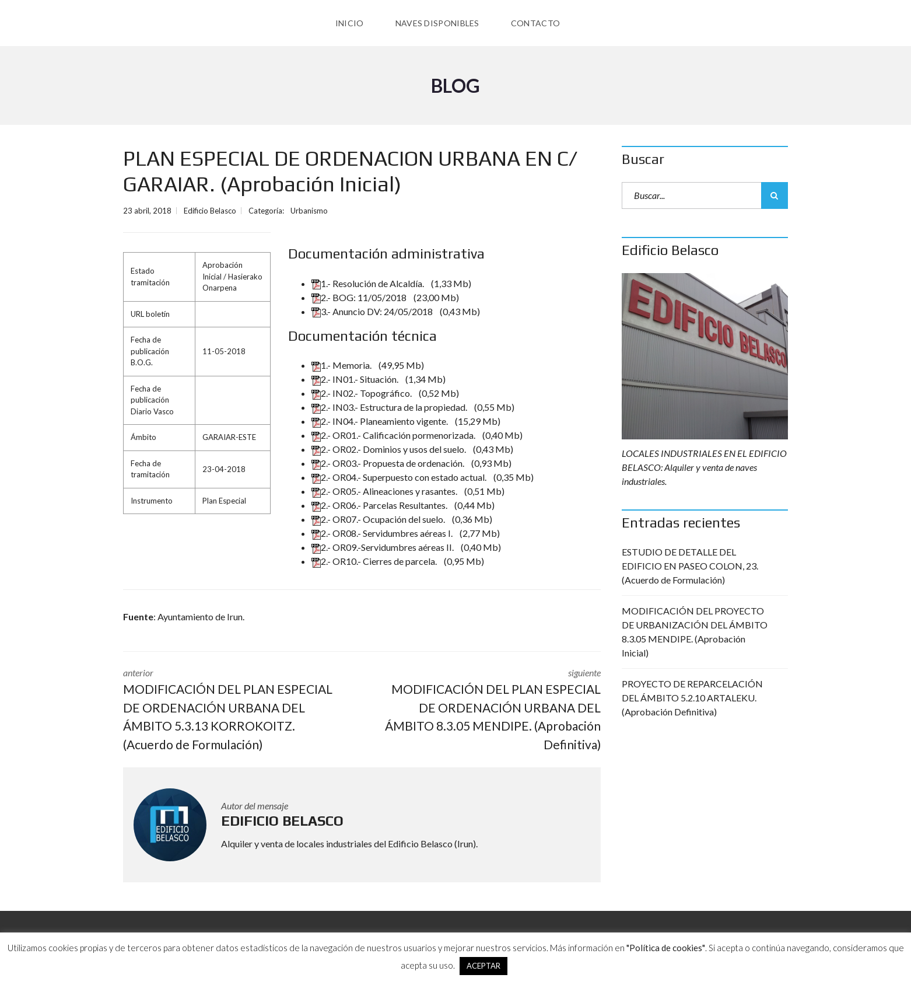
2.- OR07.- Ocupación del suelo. (379, 519)
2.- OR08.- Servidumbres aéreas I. (382, 533)
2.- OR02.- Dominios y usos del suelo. (389, 449)
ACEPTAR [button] (483, 965)
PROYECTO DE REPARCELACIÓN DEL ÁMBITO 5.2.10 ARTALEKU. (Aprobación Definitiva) (692, 697)
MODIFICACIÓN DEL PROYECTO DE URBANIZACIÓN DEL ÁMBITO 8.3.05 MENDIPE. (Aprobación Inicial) (695, 631)
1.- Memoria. (342, 365)
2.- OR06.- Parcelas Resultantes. (380, 505)
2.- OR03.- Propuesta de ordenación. (388, 463)
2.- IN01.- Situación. (355, 379)
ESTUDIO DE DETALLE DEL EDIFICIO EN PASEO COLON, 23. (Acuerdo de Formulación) (690, 565)
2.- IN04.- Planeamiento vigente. (380, 421)
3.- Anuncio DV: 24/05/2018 (373, 311)
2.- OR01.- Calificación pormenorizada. (394, 435)
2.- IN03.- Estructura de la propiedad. (390, 407)
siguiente (490, 710)
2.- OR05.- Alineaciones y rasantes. (385, 491)
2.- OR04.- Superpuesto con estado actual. (399, 477)
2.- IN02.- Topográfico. (362, 393)
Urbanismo (309, 210)
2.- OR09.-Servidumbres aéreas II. (383, 547)
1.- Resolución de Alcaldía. (368, 283)
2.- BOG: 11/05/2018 (359, 297)
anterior (234, 710)
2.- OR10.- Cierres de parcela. (375, 561)
